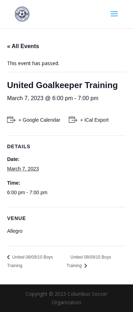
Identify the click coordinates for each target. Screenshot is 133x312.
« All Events (23, 46)
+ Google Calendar (39, 120)
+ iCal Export (94, 120)
